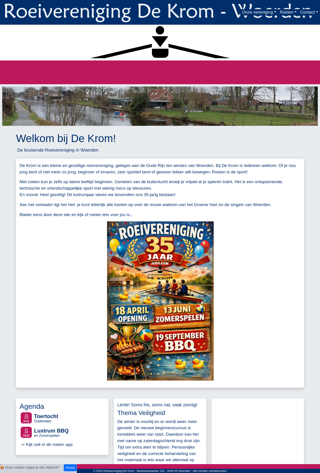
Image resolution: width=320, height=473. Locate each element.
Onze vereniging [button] (257, 12)
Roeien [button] (286, 12)
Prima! (70, 467)
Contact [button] (307, 12)
